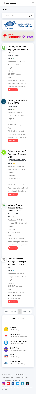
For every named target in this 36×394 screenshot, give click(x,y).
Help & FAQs (17, 381)
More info (12, 90)
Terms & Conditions (21, 377)
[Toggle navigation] (33, 3)
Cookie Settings (7, 377)
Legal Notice (6, 381)
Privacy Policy (7, 374)
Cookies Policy (19, 374)
